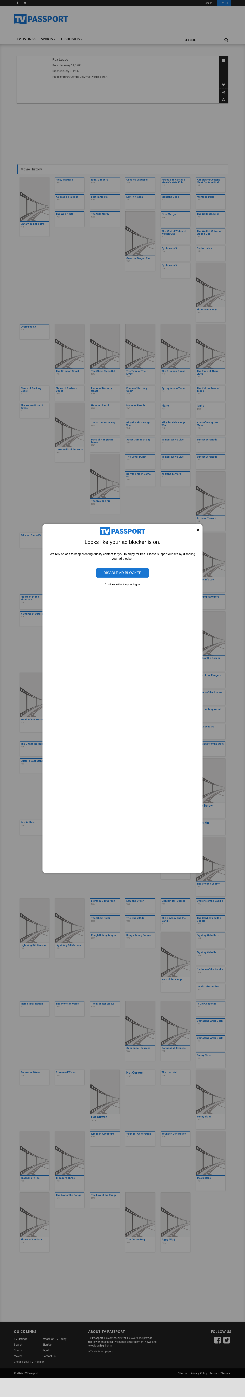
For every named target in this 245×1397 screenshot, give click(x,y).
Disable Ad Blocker (122, 573)
